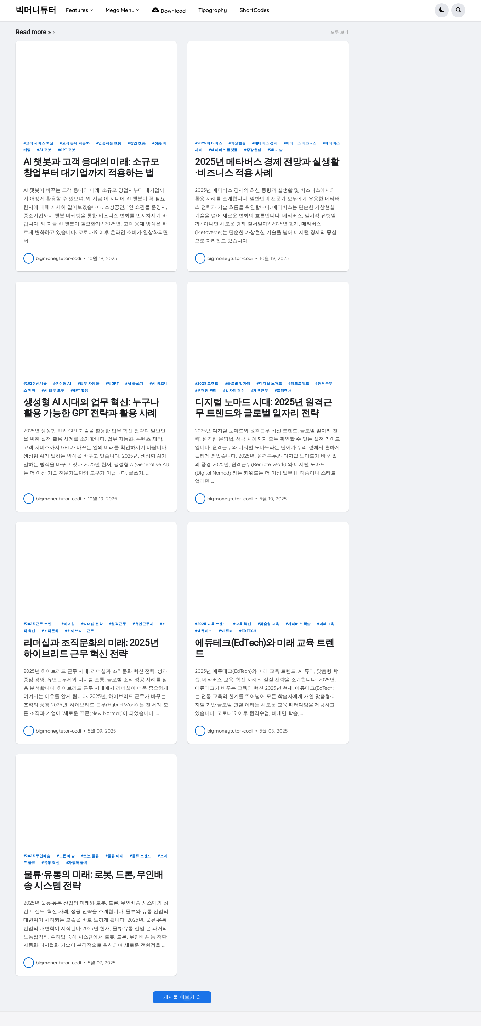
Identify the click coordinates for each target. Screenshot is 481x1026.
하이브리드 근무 (80, 631)
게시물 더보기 (178, 997)
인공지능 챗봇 (109, 143)
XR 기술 (276, 150)
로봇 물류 (91, 856)
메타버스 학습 (299, 624)
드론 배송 (67, 856)
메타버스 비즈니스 (301, 143)
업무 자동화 (89, 383)
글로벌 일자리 (238, 383)
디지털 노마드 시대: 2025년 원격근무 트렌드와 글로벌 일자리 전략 (263, 407)
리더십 (69, 624)
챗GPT (113, 383)
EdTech (249, 631)
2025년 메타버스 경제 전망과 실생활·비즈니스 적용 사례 (267, 167)
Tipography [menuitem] (212, 10)
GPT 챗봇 (67, 150)
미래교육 (326, 624)
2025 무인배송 (38, 856)
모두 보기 (339, 32)
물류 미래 (116, 856)
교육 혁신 (243, 624)
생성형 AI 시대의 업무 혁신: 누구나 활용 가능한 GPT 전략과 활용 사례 (91, 407)
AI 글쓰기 (135, 383)
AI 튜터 (227, 631)
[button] (442, 10)
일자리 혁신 (235, 390)
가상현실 (238, 143)
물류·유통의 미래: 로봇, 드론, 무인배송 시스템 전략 (93, 880)
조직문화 (51, 631)
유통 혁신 (52, 863)
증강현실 (254, 150)
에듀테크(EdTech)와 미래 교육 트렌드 (264, 648)
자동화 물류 (77, 863)
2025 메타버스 (209, 143)
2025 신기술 (36, 383)
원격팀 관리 (207, 390)
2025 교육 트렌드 (212, 624)
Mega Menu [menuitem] (120, 10)
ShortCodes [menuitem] (254, 10)
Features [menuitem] (77, 10)
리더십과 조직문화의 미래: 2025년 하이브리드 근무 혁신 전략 (90, 648)
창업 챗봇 (138, 143)
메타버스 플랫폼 (224, 150)
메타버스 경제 (266, 143)
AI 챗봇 (45, 150)
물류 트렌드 (142, 856)
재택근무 (260, 390)
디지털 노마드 (270, 383)
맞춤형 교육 (269, 624)
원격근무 (325, 383)
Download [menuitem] (169, 10)
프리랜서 (284, 390)
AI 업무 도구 (54, 390)
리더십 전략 (93, 624)
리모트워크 (299, 383)
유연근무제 (144, 624)
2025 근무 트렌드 (40, 624)
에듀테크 (204, 631)
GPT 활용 (81, 390)
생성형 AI (63, 383)
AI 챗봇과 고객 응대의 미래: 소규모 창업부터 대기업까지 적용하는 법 (91, 167)
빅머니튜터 (36, 10)
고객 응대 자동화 (76, 143)
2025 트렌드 (208, 383)
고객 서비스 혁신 (39, 143)
